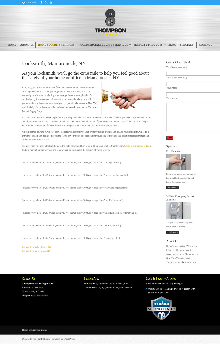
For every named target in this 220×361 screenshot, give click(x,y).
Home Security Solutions (34, 330)
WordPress (69, 339)
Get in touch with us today (136, 146)
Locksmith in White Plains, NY (37, 247)
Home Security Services (56, 44)
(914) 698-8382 (41, 295)
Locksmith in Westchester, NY (36, 251)
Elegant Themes (42, 339)
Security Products (148, 44)
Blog (172, 44)
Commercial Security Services (104, 44)
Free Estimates (173, 151)
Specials (186, 44)
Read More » (173, 187)
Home (12, 44)
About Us (27, 44)
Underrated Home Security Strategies (165, 283)
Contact (205, 44)
